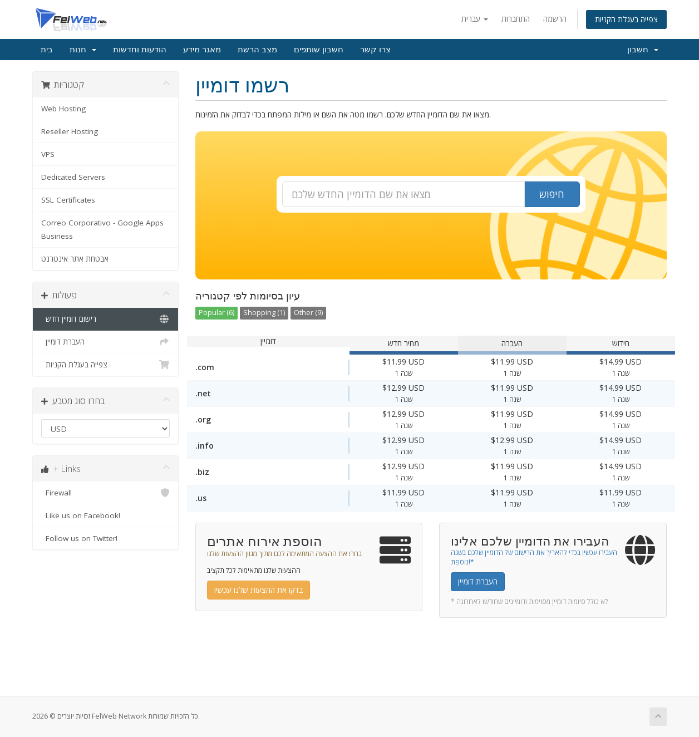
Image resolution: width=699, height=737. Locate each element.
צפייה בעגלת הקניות (626, 19)
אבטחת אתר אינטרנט (75, 259)
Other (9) (308, 312)
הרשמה (555, 18)
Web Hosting (63, 109)
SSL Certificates (68, 200)
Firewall (105, 492)
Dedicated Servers (73, 177)
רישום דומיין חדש (105, 319)
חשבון (642, 50)
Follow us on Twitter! (105, 538)
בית (47, 50)
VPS (48, 154)
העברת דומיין (105, 341)
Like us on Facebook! (105, 515)
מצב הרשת (257, 50)
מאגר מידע (202, 50)
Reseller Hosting (69, 131)
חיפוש (551, 194)
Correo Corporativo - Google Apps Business (102, 229)
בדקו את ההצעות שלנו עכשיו (258, 589)
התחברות (515, 18)
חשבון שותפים (318, 50)
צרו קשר (375, 50)
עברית (474, 18)
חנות (83, 50)
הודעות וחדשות (139, 50)
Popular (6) (216, 312)
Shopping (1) (264, 312)
